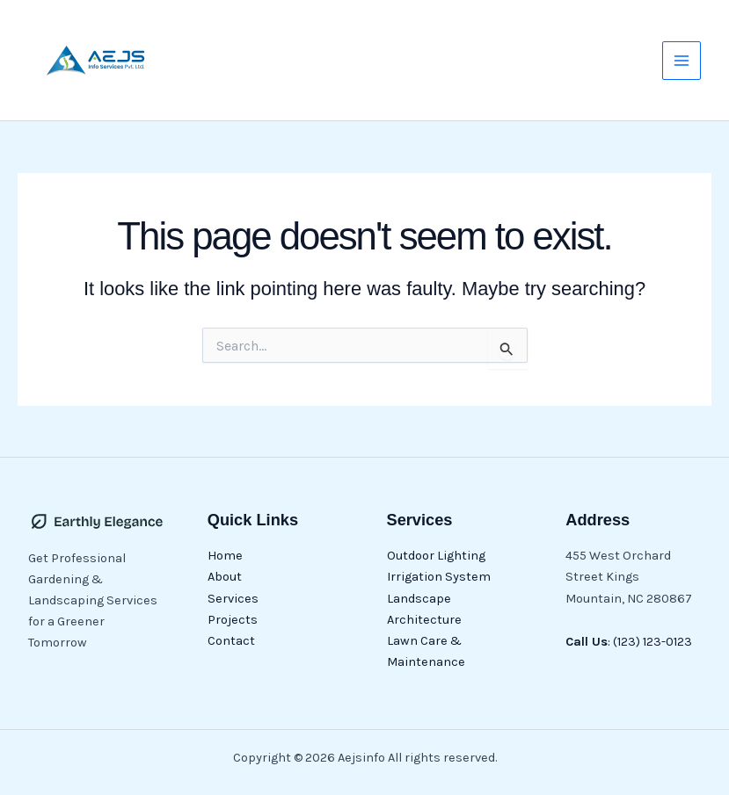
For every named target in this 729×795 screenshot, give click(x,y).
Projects (233, 619)
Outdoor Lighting (436, 555)
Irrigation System (439, 576)
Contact (231, 640)
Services (233, 598)
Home (225, 555)
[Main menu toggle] (681, 60)
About (225, 576)
